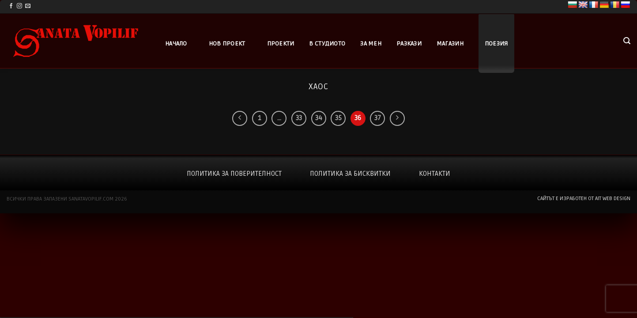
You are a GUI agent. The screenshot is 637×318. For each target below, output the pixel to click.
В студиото (327, 43)
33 (299, 118)
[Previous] (239, 118)
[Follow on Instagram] (19, 6)
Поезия (496, 43)
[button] (626, 40)
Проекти (280, 43)
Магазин (450, 43)
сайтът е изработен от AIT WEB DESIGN (583, 198)
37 (377, 118)
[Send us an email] (27, 6)
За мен (370, 43)
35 (338, 118)
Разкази (409, 43)
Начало (176, 43)
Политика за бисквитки (350, 174)
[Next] (397, 118)
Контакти (434, 174)
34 (318, 118)
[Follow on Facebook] (11, 6)
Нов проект (227, 43)
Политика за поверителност (234, 174)
